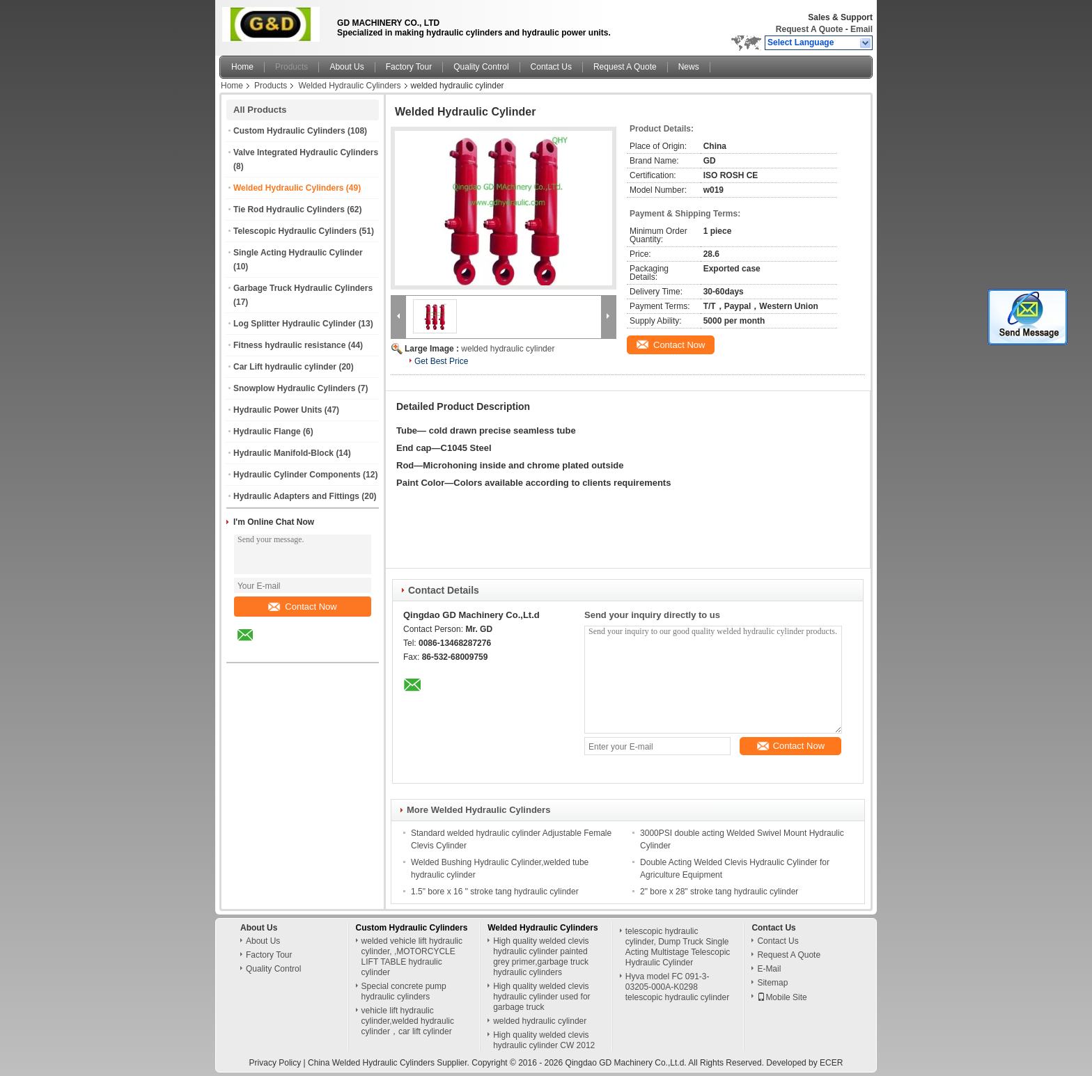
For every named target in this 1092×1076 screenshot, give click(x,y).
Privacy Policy (275, 1063)
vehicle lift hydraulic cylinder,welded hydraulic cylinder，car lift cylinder (407, 1021)
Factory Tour (409, 67)
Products (291, 67)
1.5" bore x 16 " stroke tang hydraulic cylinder (495, 891)
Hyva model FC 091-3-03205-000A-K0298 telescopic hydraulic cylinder (677, 987)
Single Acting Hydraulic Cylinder (298, 253)
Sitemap (772, 983)
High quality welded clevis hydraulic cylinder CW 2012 (544, 1040)
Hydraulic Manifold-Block (283, 453)
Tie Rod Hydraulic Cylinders (289, 209)
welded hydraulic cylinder (507, 349)
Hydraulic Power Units (277, 410)
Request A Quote (809, 29)
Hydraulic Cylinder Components (297, 475)
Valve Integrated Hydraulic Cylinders (305, 152)
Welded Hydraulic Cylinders (349, 85)
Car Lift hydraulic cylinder (284, 367)
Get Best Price (441, 361)
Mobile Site (781, 997)
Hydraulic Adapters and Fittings (296, 496)
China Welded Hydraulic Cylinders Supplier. (389, 1063)
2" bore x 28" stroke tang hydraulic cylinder (719, 891)
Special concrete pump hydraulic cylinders (403, 991)
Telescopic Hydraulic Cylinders (295, 231)
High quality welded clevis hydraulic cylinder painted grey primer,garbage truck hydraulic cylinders (540, 956)
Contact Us (551, 67)
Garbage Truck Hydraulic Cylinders (303, 288)
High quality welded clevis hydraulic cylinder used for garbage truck (541, 996)
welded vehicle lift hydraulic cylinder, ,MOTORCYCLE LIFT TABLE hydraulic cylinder (411, 956)
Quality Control (480, 67)
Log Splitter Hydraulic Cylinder (294, 324)
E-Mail (769, 969)
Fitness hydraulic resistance (289, 345)
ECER (831, 1063)
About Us (346, 67)
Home (242, 67)
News (688, 67)
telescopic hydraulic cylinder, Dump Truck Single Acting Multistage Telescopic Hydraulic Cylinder (678, 946)
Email (861, 29)
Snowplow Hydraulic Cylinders (294, 388)
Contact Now (302, 606)
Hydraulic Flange (267, 431)
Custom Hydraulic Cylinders (289, 131)
